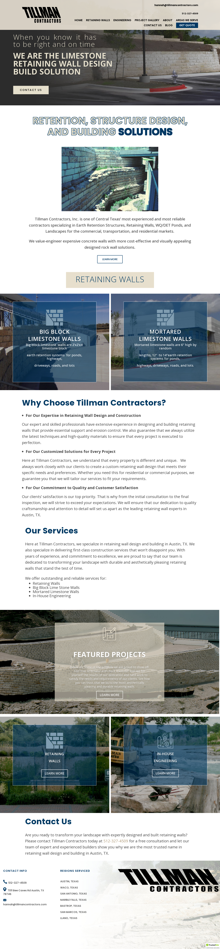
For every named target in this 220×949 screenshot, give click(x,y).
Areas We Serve (187, 20)
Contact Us (153, 25)
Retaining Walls (98, 20)
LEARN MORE (110, 259)
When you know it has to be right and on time (55, 40)
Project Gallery (147, 20)
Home (79, 20)
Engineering (122, 20)
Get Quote (187, 25)
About (167, 20)
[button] (212, 946)
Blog (169, 25)
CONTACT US (31, 90)
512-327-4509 (115, 840)
